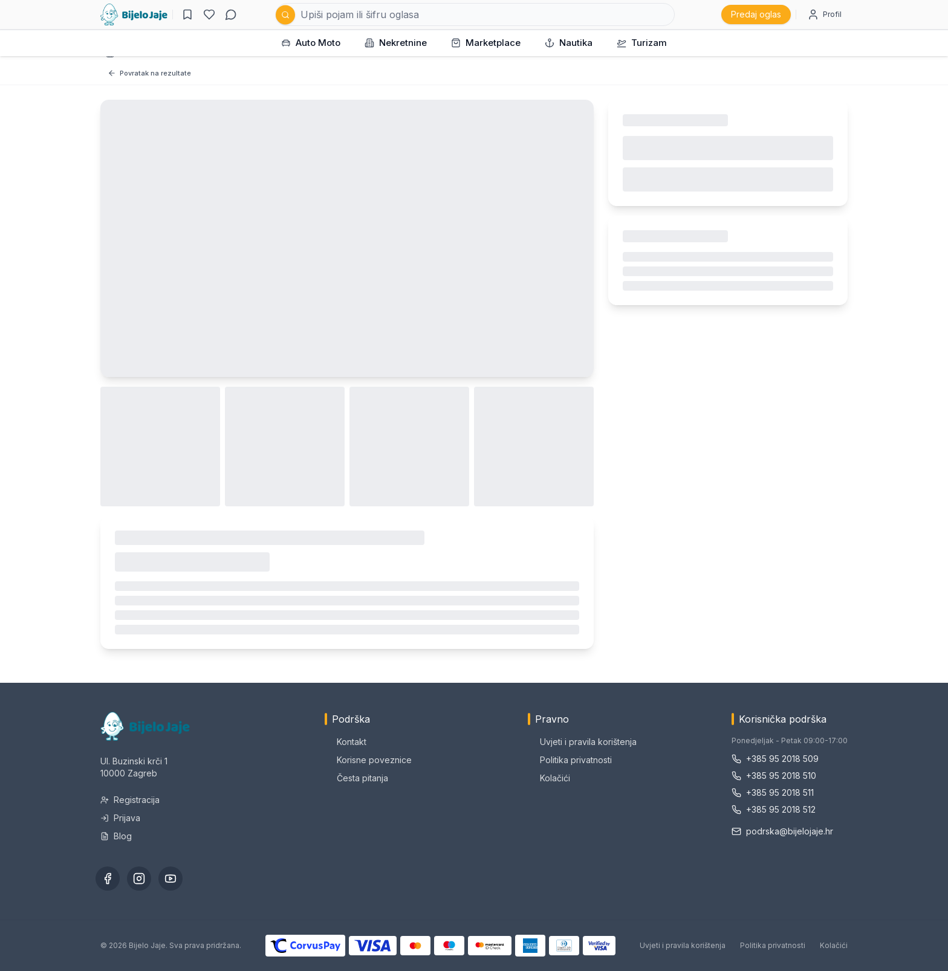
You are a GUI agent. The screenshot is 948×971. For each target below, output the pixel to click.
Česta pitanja (356, 778)
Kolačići (549, 778)
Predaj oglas (756, 14)
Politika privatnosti (570, 760)
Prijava (120, 818)
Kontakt (345, 742)
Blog (116, 836)
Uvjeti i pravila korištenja (582, 742)
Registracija (130, 800)
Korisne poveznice (368, 760)
